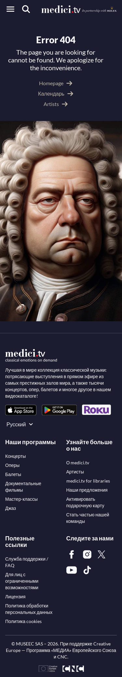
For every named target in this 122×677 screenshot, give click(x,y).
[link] (20, 410)
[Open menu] (10, 9)
